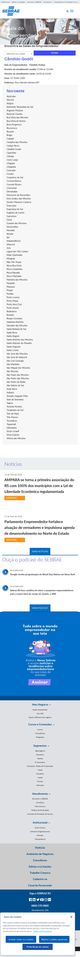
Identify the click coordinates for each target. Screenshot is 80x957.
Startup (40, 758)
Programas (40, 737)
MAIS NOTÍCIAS (40, 551)
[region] (37, 934)
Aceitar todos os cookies (21, 939)
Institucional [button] (40, 822)
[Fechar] (71, 917)
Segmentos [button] (40, 745)
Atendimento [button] (40, 793)
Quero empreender (40, 710)
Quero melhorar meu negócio (40, 717)
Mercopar (40, 785)
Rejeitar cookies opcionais (54, 939)
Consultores (47, 2)
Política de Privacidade (40, 810)
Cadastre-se (40, 879)
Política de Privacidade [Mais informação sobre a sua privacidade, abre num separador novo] (42, 931)
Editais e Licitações (18, 2)
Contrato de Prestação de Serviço (40, 814)
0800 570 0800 (40, 905)
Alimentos (40, 755)
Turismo (40, 781)
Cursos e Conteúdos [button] (40, 724)
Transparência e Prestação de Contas (67, 2)
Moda (40, 770)
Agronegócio (40, 751)
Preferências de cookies (38, 947)
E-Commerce (40, 762)
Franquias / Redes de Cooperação (40, 766)
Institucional (5, 2)
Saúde (40, 777)
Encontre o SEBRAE (34, 2)
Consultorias (40, 733)
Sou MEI (40, 713)
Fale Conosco (40, 806)
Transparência (40, 839)
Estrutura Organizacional (40, 831)
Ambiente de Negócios (40, 853)
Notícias (40, 847)
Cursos (40, 729)
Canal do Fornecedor (40, 885)
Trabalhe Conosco (40, 872)
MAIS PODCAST (40, 608)
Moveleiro (40, 774)
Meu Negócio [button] (40, 704)
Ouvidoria (40, 802)
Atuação (40, 835)
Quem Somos (40, 828)
